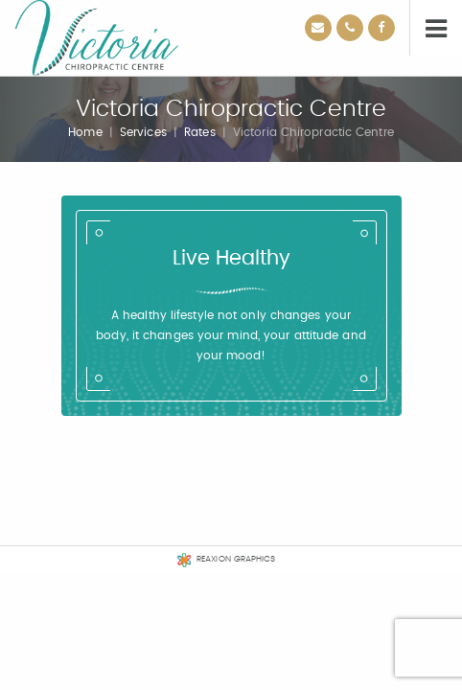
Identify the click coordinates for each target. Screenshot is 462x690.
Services (143, 132)
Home (85, 132)
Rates (200, 132)
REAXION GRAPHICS (236, 559)
